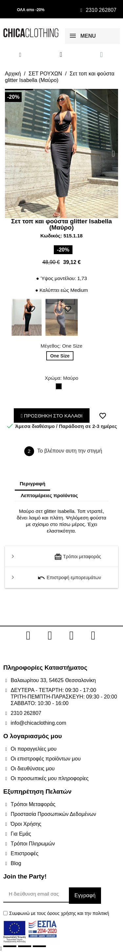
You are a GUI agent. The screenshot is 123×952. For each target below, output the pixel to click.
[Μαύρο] (60, 388)
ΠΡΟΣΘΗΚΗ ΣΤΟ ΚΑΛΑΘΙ (52, 415)
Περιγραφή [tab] (32, 483)
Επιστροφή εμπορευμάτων (69, 578)
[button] (9, 154)
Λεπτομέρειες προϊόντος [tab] (49, 495)
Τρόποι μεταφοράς (77, 557)
